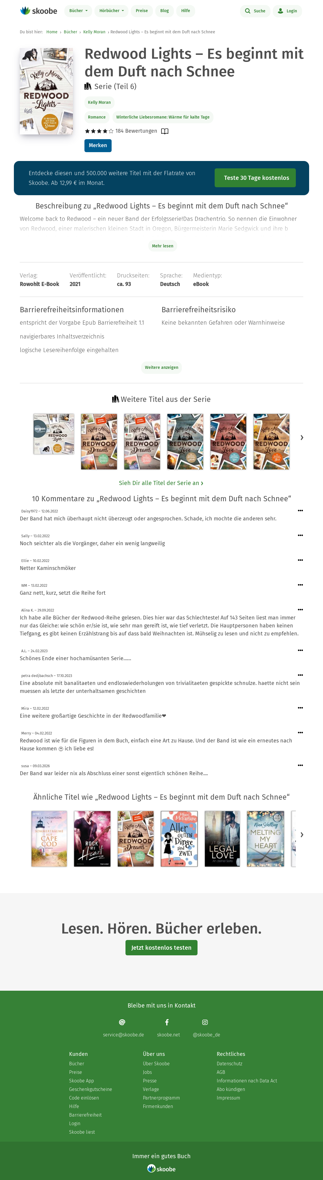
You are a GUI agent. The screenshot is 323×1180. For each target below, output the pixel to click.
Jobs (147, 1072)
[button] (302, 438)
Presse (150, 1081)
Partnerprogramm (161, 1098)
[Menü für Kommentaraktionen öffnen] (300, 511)
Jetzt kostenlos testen (161, 947)
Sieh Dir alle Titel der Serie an (161, 483)
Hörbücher (110, 10)
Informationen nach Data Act (247, 1081)
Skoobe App (81, 1081)
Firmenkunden (158, 1106)
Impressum (228, 1098)
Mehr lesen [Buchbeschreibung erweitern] (162, 246)
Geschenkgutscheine (90, 1089)
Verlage (151, 1089)
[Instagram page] (206, 1028)
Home (52, 31)
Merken (98, 145)
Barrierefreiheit (85, 1115)
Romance (97, 117)
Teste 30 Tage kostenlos (256, 177)
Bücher (76, 10)
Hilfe (185, 10)
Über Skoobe (156, 1063)
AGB (221, 1072)
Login (287, 11)
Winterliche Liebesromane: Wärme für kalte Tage (163, 117)
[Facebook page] (168, 1028)
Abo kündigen (231, 1089)
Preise (142, 10)
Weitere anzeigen (161, 367)
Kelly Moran (94, 31)
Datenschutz (229, 1063)
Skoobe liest (82, 1132)
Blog (164, 10)
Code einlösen (84, 1098)
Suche (255, 11)
